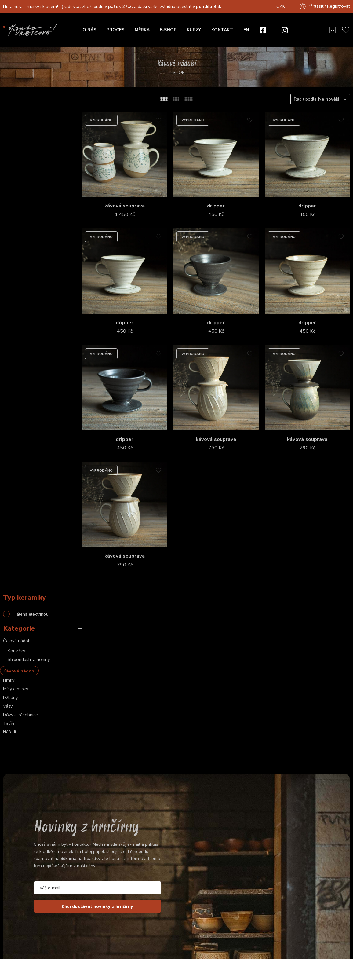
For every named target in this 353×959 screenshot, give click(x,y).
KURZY (194, 30)
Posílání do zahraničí (318, 898)
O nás (263, 870)
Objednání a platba (269, 884)
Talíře (9, 241)
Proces (285, 870)
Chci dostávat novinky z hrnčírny (97, 741)
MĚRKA (142, 30)
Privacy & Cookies (216, 933)
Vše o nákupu (317, 870)
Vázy (8, 224)
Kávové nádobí (19, 189)
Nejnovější (329, 99)
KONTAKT (222, 30)
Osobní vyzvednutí (268, 898)
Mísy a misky (15, 206)
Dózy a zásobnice (20, 232)
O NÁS (89, 30)
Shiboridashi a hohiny (29, 177)
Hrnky (8, 198)
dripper (222, 201)
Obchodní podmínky (166, 933)
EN (246, 30)
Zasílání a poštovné (319, 884)
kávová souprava (135, 201)
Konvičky (16, 168)
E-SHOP (168, 30)
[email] (97, 722)
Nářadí (9, 250)
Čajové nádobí (17, 158)
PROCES (115, 30)
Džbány (10, 215)
